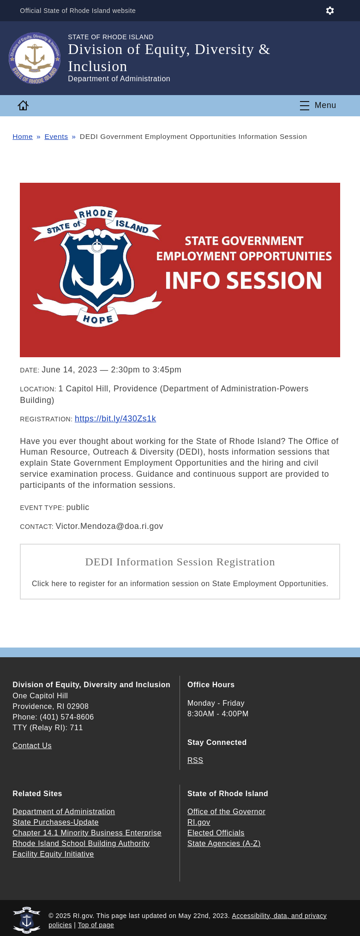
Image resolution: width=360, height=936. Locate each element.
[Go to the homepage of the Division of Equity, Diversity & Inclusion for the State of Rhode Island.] (40, 58)
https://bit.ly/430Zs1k (115, 418)
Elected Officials (216, 833)
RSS (195, 760)
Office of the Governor (226, 812)
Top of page (96, 925)
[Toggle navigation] (318, 106)
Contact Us (32, 746)
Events (56, 136)
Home (22, 136)
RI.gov (198, 822)
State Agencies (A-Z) (224, 843)
